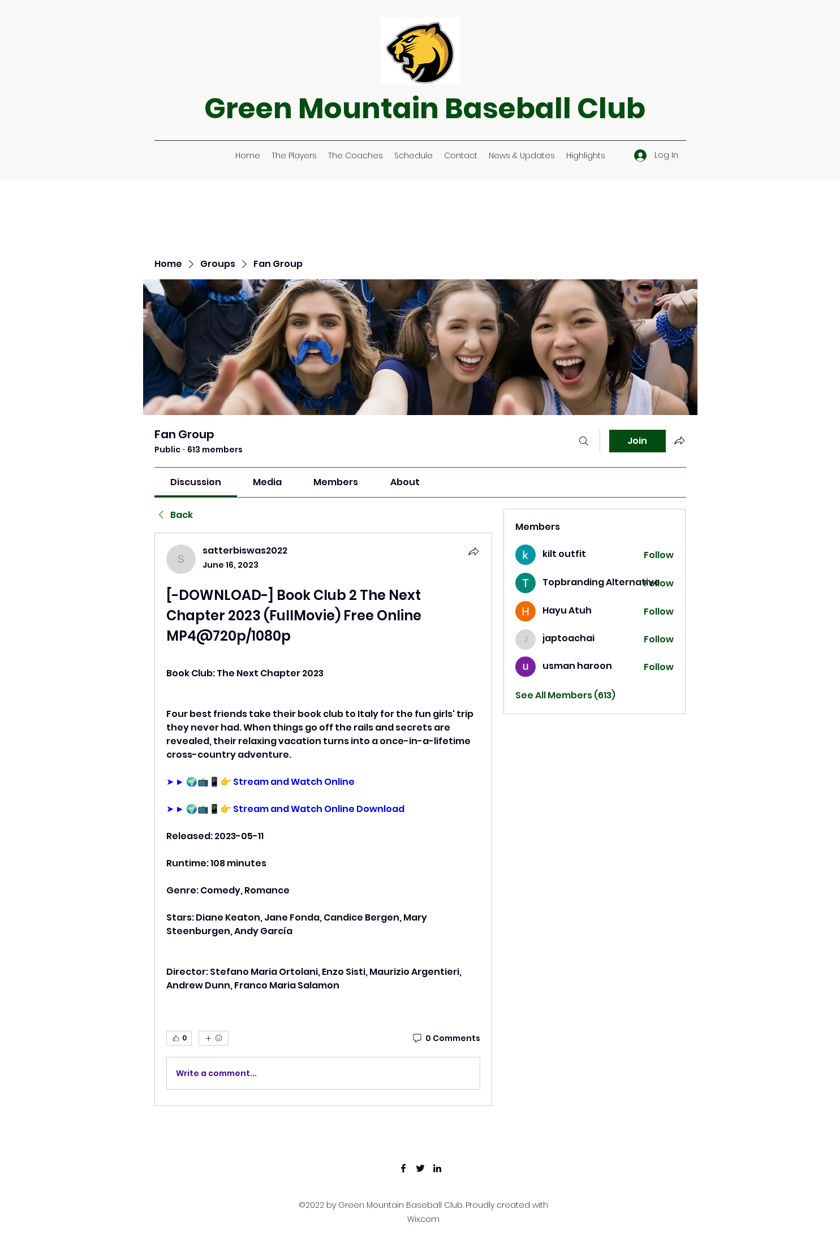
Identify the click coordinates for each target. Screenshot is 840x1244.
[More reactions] (214, 1038)
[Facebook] (403, 1168)
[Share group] (679, 440)
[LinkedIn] (437, 1168)
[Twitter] (420, 1168)
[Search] (584, 441)
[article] (323, 819)
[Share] (473, 551)
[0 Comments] (445, 1038)
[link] (195, 482)
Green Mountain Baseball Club (424, 108)
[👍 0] (179, 1038)
